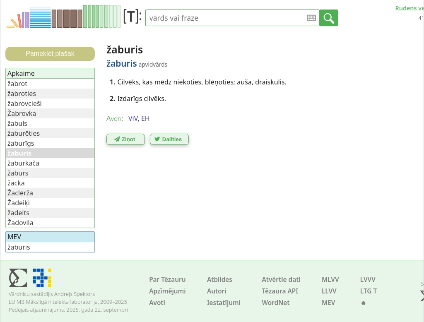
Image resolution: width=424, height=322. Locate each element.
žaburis (18, 247)
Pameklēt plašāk (50, 53)
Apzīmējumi (167, 291)
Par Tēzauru (167, 279)
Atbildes (219, 279)
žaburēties (23, 133)
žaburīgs (20, 143)
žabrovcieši (24, 103)
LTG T (368, 291)
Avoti (157, 302)
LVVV (368, 279)
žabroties (21, 93)
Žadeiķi (18, 202)
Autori (216, 291)
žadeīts (18, 212)
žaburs (18, 173)
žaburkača (23, 163)
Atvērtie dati (281, 279)
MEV (328, 302)
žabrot (17, 83)
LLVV (329, 291)
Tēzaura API (280, 291)
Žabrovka (21, 113)
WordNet (275, 302)
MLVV (330, 279)
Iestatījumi (224, 302)
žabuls (17, 123)
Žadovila (20, 222)
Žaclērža (20, 192)
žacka (16, 182)
